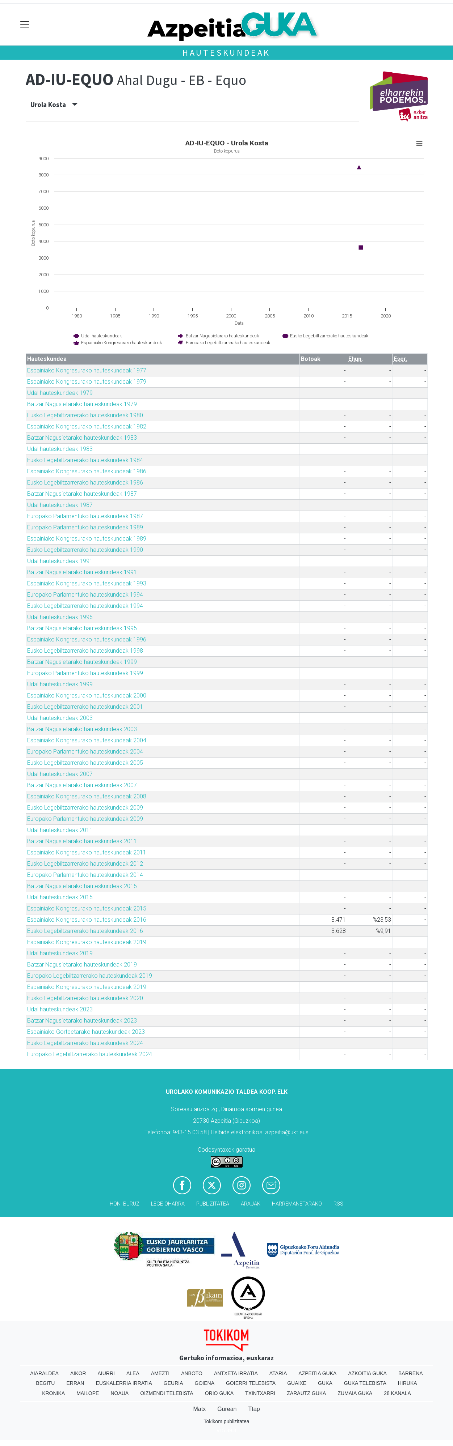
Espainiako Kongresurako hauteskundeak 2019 (86, 942)
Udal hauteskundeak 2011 (60, 830)
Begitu (45, 1383)
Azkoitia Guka (367, 1373)
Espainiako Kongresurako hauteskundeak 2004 (86, 740)
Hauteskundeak (226, 52)
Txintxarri (260, 1393)
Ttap (254, 1409)
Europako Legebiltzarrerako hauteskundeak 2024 (89, 1054)
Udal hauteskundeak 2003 (60, 718)
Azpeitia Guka (317, 1373)
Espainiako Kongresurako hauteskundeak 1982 (86, 426)
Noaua (119, 1393)
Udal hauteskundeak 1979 (60, 392)
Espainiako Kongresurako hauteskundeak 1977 (86, 370)
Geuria (173, 1383)
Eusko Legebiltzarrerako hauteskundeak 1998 (85, 650)
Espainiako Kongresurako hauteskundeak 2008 (86, 796)
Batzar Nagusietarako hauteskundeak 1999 (82, 661)
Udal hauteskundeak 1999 (60, 684)
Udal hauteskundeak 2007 (60, 774)
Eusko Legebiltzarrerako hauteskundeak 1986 (85, 482)
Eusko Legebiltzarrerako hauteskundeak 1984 (85, 460)
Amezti (160, 1373)
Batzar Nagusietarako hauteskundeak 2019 (82, 964)
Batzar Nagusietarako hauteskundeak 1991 (82, 572)
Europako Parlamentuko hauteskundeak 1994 (85, 594)
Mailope (87, 1393)
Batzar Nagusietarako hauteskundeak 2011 (82, 841)
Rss (338, 1204)
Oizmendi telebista (166, 1393)
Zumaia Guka (354, 1393)
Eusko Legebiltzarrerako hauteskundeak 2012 (85, 863)
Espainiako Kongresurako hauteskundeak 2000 (86, 695)
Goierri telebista (251, 1383)
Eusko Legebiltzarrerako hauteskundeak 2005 (85, 762)
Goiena (204, 1383)
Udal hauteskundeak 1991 (60, 561)
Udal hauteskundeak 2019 (60, 953)
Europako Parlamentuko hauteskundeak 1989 (85, 527)
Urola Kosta (54, 104)
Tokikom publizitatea (226, 1421)
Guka (325, 1383)
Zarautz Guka (306, 1393)
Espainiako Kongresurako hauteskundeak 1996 (86, 639)
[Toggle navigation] (25, 24)
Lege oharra (168, 1204)
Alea (132, 1373)
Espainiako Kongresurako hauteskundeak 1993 (86, 583)
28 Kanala (397, 1393)
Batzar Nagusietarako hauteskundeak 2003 (82, 729)
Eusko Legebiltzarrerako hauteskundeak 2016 (85, 930)
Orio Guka (219, 1393)
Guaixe (296, 1383)
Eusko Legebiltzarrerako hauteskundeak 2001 (85, 706)
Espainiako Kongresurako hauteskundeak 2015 (86, 908)
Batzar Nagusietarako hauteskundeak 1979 (82, 404)
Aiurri (106, 1373)
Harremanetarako (297, 1204)
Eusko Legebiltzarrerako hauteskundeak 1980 (85, 415)
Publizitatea (212, 1204)
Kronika (53, 1393)
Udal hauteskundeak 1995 (60, 617)
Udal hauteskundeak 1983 (60, 448)
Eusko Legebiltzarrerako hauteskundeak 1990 (85, 549)
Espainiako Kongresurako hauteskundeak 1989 (86, 538)
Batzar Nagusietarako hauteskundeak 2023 (82, 1020)
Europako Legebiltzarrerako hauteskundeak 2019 (89, 975)
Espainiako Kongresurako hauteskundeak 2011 (86, 852)
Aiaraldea (44, 1373)
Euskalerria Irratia (124, 1383)
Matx (199, 1409)
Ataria (278, 1373)
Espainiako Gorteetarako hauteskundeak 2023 (86, 1031)
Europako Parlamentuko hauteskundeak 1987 (85, 516)
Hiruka (407, 1383)
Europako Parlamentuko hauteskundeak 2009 (85, 818)
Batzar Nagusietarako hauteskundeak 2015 (82, 886)
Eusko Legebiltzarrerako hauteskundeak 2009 (85, 807)
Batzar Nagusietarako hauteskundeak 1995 (82, 628)
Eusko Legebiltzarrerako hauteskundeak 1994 (85, 605)
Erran (75, 1383)
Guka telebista (365, 1383)
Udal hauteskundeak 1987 (60, 505)
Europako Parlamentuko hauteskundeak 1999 (85, 673)
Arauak (250, 1204)
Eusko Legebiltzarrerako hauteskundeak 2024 (85, 1043)
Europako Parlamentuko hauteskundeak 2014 (85, 874)
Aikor (78, 1373)
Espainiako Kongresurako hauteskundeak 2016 (86, 919)
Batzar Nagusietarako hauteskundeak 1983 (82, 437)
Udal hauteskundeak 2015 (60, 897)
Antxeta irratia (236, 1373)
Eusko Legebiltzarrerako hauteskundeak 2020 (85, 998)
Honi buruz (124, 1204)
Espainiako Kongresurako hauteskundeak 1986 (86, 471)
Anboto (191, 1373)
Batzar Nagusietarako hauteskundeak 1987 (82, 493)
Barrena (410, 1373)
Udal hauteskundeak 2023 (60, 1009)
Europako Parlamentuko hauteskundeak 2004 (85, 751)
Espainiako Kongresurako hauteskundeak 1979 (86, 381)
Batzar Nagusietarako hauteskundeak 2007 (82, 785)
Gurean (226, 1409)
